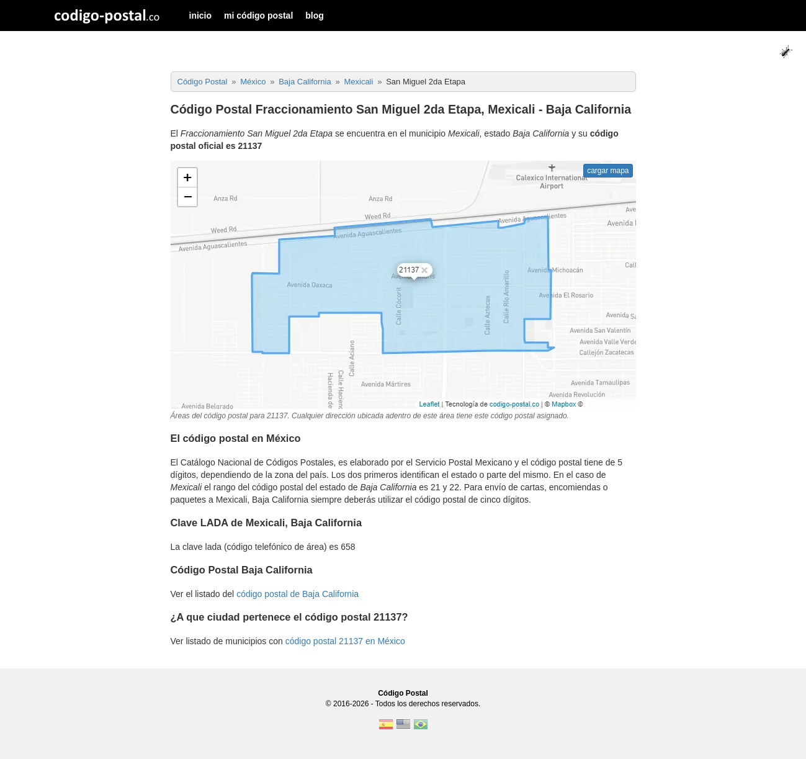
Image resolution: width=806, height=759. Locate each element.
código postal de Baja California (297, 594)
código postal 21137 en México (345, 641)
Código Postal (403, 693)
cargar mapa (608, 170)
